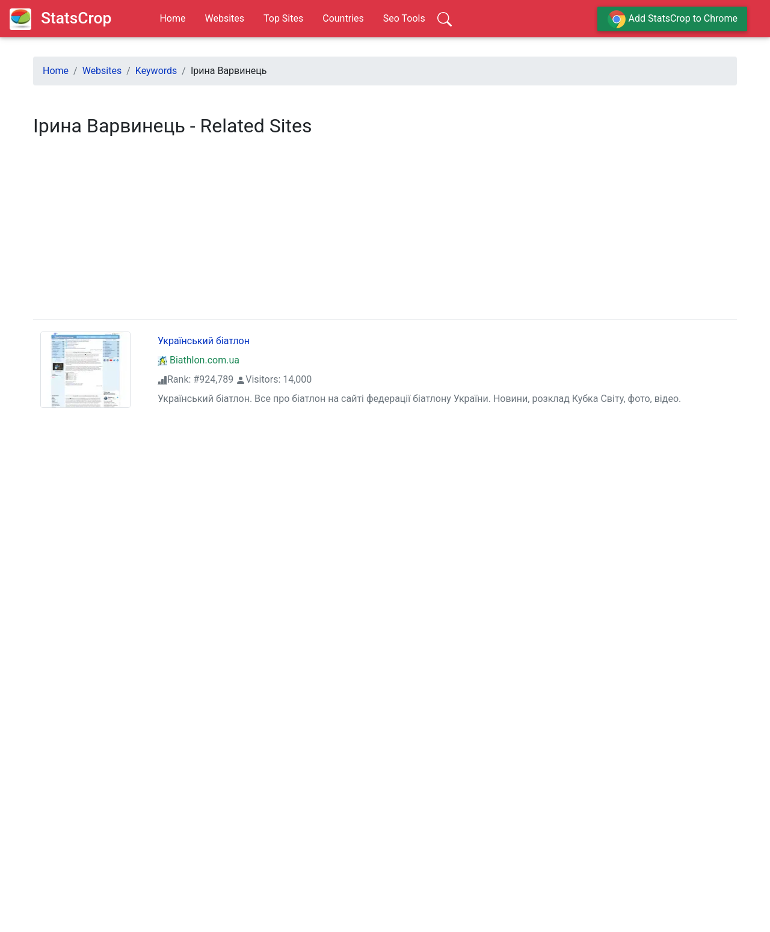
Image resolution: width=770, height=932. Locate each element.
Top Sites (283, 18)
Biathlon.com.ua (198, 360)
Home (172, 18)
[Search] (444, 18)
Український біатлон (204, 341)
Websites (224, 18)
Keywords (156, 70)
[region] (385, 231)
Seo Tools (404, 18)
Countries (342, 18)
